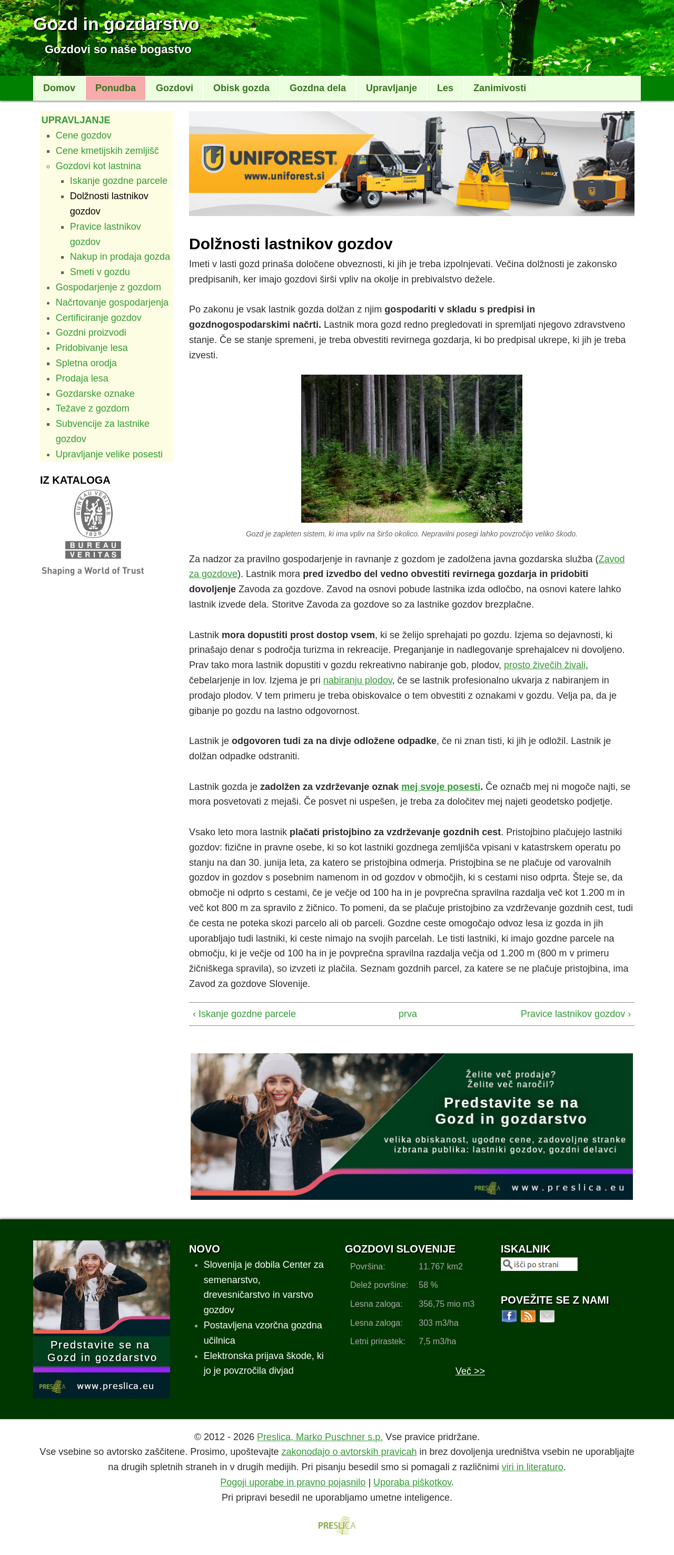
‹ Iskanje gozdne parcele (244, 1014)
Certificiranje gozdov (99, 317)
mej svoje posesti (440, 786)
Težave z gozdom (93, 408)
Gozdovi (174, 88)
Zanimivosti (499, 88)
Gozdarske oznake (95, 393)
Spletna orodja (86, 363)
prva (407, 1014)
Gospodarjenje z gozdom (108, 287)
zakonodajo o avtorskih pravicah (349, 1451)
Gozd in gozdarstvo (116, 24)
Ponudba (115, 88)
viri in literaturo (532, 1467)
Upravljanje (391, 88)
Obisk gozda (241, 88)
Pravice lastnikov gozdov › (576, 1014)
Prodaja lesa (82, 378)
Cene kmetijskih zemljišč (107, 150)
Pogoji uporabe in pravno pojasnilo (292, 1482)
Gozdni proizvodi (91, 332)
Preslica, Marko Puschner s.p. (320, 1437)
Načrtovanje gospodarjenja (112, 302)
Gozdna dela (318, 88)
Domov (59, 88)
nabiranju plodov (357, 680)
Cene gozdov (84, 135)
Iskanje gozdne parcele (118, 180)
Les (445, 88)
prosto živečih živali (545, 665)
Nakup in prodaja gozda (120, 256)
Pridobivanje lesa (92, 348)
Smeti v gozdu (100, 272)
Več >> (470, 1371)
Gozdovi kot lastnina (98, 166)
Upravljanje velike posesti (109, 454)
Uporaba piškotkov (412, 1482)
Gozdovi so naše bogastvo (118, 49)
